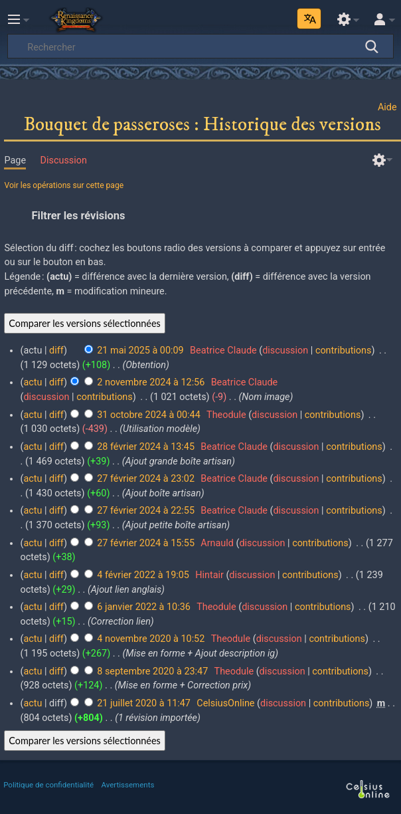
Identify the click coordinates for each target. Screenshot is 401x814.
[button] (200, 215)
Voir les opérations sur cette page (63, 185)
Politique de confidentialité (48, 784)
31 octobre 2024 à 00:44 (148, 415)
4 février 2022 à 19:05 (143, 575)
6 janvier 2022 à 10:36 (144, 607)
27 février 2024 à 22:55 (146, 510)
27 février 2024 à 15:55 (146, 543)
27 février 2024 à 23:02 (146, 478)
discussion (285, 350)
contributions (343, 350)
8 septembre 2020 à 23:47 (152, 671)
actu (32, 382)
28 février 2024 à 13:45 (146, 447)
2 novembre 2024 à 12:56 (150, 382)
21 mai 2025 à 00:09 (140, 350)
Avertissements (128, 784)
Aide (387, 107)
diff (56, 350)
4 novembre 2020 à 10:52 (150, 639)
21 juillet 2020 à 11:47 (144, 703)
